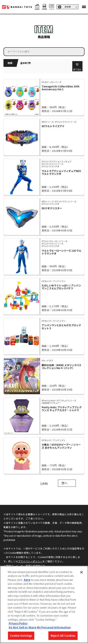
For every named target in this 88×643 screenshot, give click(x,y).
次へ (64, 483)
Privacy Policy (18, 623)
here (27, 580)
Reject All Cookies (63, 635)
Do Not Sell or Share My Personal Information (40, 627)
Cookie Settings (21, 635)
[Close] (81, 572)
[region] (44, 604)
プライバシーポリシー (30, 561)
